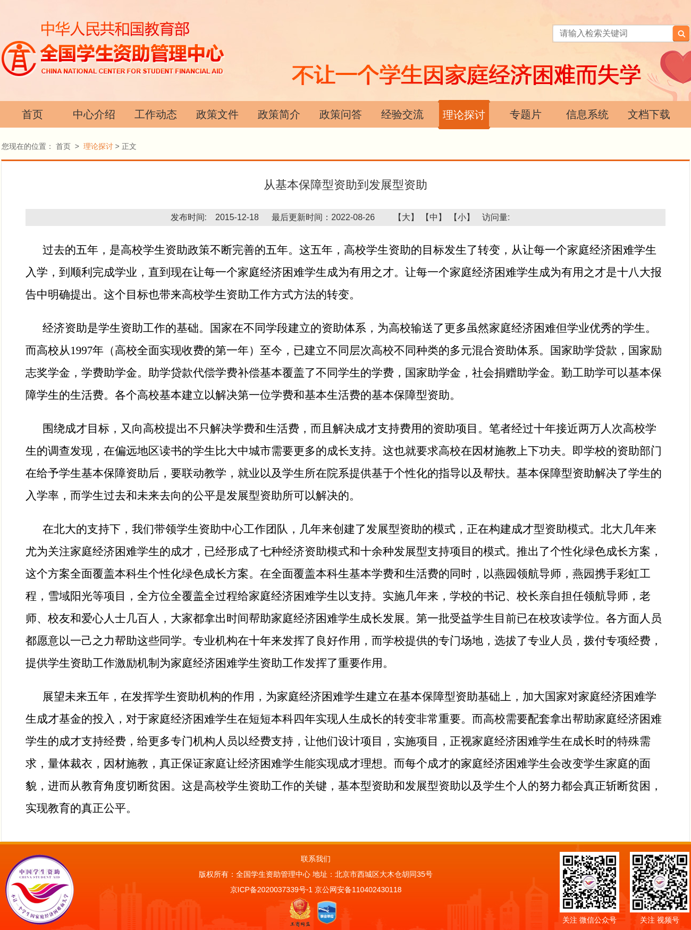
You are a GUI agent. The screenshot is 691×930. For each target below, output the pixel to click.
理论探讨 (464, 115)
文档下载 (649, 114)
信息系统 (587, 114)
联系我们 (316, 858)
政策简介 (279, 114)
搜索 (680, 33)
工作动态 (155, 114)
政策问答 (340, 114)
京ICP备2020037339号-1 (271, 889)
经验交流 (402, 114)
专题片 (526, 114)
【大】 (406, 217)
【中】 (433, 217)
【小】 (462, 217)
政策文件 (217, 114)
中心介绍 (94, 114)
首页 (32, 114)
